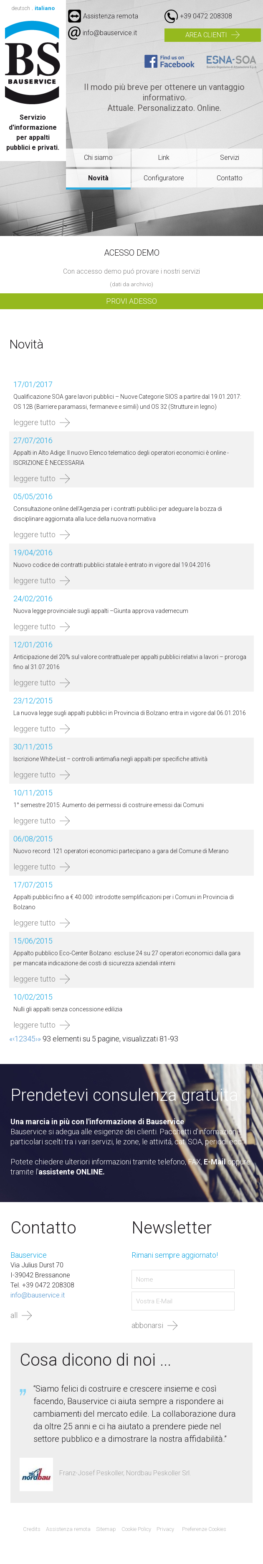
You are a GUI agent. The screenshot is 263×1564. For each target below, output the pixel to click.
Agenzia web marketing (244, 1529)
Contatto (230, 178)
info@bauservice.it (110, 33)
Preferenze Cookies (204, 1529)
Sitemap (106, 1529)
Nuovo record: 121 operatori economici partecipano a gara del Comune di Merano (121, 851)
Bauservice (33, 62)
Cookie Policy (136, 1529)
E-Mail (215, 1161)
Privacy (165, 1529)
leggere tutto (34, 422)
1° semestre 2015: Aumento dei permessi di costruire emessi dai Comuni (108, 805)
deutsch (20, 8)
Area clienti (206, 35)
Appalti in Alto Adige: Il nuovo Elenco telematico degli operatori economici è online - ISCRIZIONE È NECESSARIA (121, 457)
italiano (45, 8)
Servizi (229, 158)
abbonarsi (147, 1325)
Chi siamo (98, 158)
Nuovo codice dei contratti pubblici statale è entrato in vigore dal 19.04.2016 (111, 565)
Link (163, 158)
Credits (31, 1529)
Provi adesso (131, 301)
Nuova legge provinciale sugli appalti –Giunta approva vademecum (100, 611)
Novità (98, 178)
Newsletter (172, 1228)
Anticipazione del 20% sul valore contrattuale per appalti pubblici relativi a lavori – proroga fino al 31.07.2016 (129, 662)
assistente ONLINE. (71, 1171)
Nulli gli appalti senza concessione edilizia (67, 1009)
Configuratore (164, 178)
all (14, 1315)
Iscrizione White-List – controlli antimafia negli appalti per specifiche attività (110, 759)
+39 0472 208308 (206, 16)
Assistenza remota (103, 16)
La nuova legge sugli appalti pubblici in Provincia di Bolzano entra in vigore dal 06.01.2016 (129, 713)
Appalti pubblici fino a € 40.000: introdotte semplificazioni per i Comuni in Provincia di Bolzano (123, 902)
